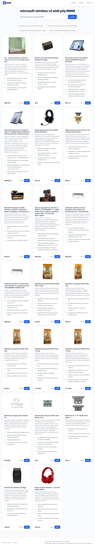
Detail (21, 103)
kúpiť (26, 103)
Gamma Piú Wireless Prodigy (15, 488)
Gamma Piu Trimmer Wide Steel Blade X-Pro (47, 416)
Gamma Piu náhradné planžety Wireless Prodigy (46, 59)
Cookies (14, 542)
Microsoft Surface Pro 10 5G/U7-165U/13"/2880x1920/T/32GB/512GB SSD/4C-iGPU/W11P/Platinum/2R (17, 132)
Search (72, 17)
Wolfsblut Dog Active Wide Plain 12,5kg (77, 350)
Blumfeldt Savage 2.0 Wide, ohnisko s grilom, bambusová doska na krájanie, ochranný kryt (16, 210)
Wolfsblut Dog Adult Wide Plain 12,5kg (47, 350)
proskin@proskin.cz (71, 543)
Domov (73, 3)
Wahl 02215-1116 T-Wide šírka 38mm (76, 416)
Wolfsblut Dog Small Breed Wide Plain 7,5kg (47, 285)
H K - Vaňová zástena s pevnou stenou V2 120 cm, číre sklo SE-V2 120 (16, 60)
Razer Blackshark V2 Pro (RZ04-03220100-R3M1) (46, 131)
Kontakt (89, 3)
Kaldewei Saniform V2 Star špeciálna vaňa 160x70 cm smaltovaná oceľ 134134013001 (77, 210)
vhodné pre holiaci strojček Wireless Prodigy (30, 26)
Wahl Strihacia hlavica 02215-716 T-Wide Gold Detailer (77, 131)
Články (81, 3)
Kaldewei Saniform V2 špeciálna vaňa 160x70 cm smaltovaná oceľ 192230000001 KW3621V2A (16, 286)
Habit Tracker (6, 542)
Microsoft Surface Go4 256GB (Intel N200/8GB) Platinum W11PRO (76, 60)
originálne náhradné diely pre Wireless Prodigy (32, 30)
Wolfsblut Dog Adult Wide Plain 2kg (77, 285)
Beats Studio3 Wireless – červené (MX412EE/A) (47, 488)
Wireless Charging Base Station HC (16, 416)
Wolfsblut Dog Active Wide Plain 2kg (16, 350)
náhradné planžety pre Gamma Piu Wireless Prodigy (62, 26)
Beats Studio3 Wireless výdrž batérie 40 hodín (63, 30)
